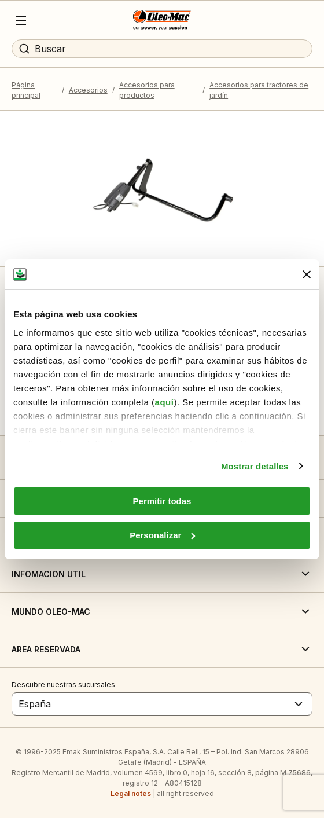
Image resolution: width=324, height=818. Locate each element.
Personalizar (162, 535)
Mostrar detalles (255, 466)
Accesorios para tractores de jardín (258, 90)
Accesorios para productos (147, 90)
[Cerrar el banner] (307, 274)
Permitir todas (162, 501)
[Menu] (21, 20)
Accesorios (88, 90)
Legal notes (131, 793)
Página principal (26, 90)
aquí (164, 402)
